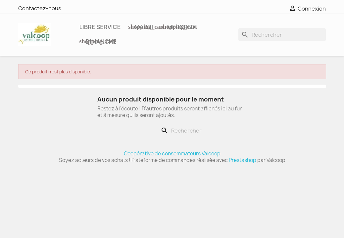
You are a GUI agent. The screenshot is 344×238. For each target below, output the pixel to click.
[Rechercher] (282, 34)
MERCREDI (181, 27)
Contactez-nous (39, 8)
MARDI (143, 27)
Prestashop (242, 160)
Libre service (100, 27)
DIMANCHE (100, 41)
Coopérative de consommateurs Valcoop (172, 153)
